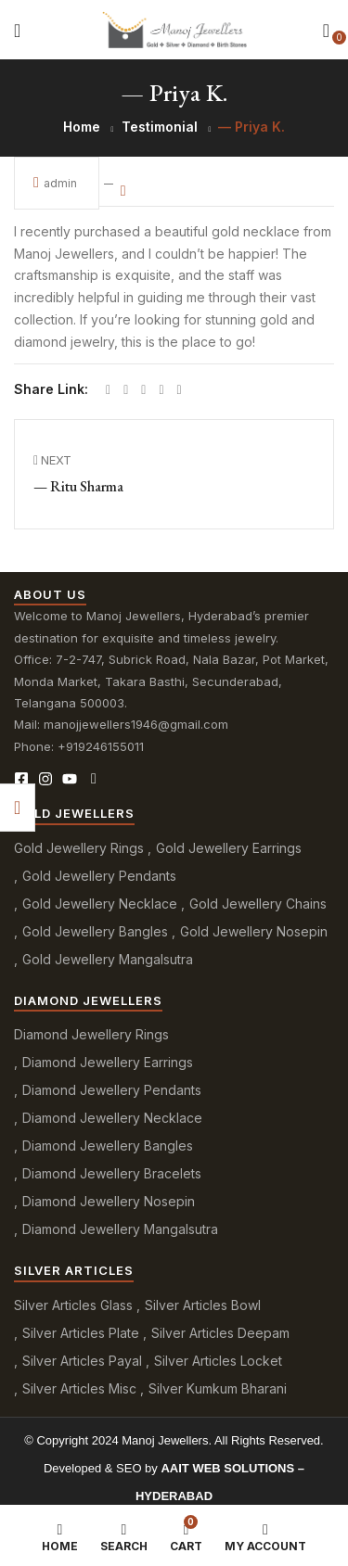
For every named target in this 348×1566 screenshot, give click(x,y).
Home (81, 126)
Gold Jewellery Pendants (99, 876)
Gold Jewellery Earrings (229, 848)
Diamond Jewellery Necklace (112, 1118)
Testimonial (160, 126)
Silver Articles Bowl (203, 1305)
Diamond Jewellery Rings (91, 1034)
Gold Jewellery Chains (258, 903)
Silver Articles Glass (73, 1305)
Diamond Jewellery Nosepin (108, 1201)
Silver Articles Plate (80, 1333)
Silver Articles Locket (218, 1361)
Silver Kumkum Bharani (217, 1388)
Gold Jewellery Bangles (95, 931)
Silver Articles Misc (79, 1388)
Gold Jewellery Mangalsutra (107, 959)
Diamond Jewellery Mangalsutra (120, 1229)
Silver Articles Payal (82, 1361)
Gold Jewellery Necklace (99, 903)
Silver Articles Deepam (220, 1333)
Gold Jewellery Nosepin (254, 931)
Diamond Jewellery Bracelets (111, 1173)
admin (56, 182)
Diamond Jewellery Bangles (107, 1145)
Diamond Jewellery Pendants (111, 1090)
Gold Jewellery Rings (79, 848)
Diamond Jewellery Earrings (107, 1062)
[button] (326, 30)
